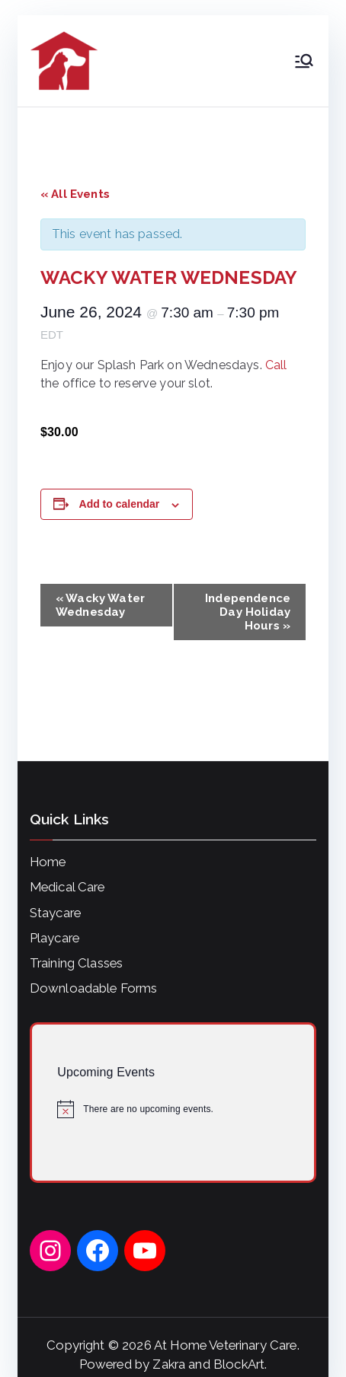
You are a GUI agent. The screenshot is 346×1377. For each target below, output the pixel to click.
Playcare (54, 937)
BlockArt (238, 1364)
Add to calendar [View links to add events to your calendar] (119, 504)
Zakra (168, 1364)
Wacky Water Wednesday (100, 605)
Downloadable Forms (94, 988)
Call (276, 365)
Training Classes (76, 963)
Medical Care (67, 886)
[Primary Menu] (304, 61)
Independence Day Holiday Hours (247, 612)
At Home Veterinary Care (225, 1345)
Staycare (55, 912)
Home (48, 861)
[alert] (172, 1109)
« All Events (75, 194)
